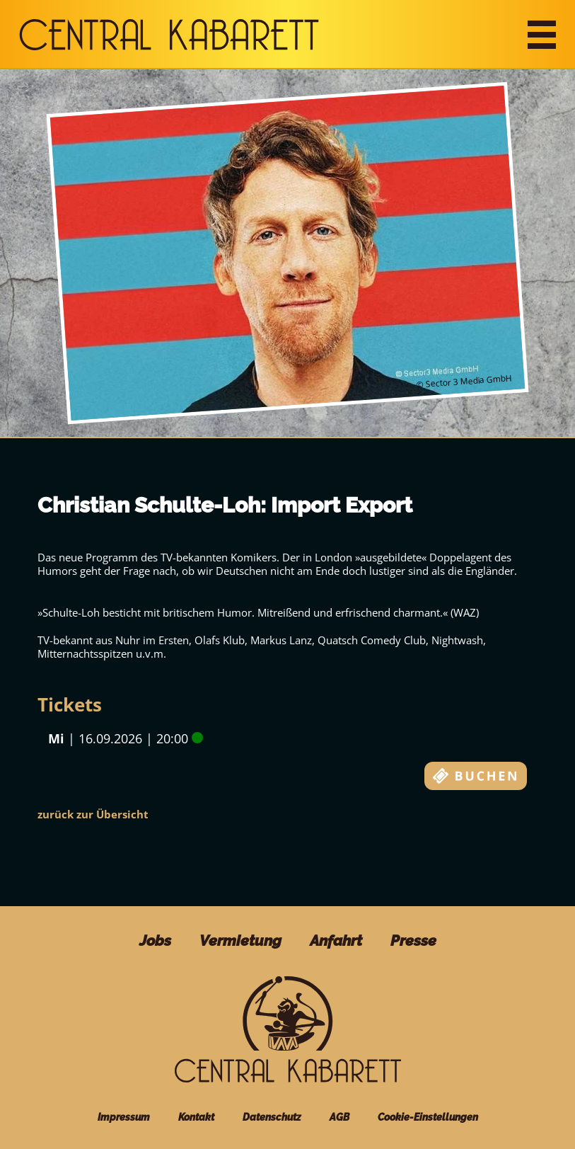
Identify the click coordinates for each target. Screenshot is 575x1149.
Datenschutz (272, 1117)
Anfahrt (336, 940)
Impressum (124, 1117)
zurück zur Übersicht (93, 814)
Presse (413, 940)
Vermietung (240, 940)
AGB (339, 1117)
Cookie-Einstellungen (428, 1117)
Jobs (155, 940)
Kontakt (196, 1117)
